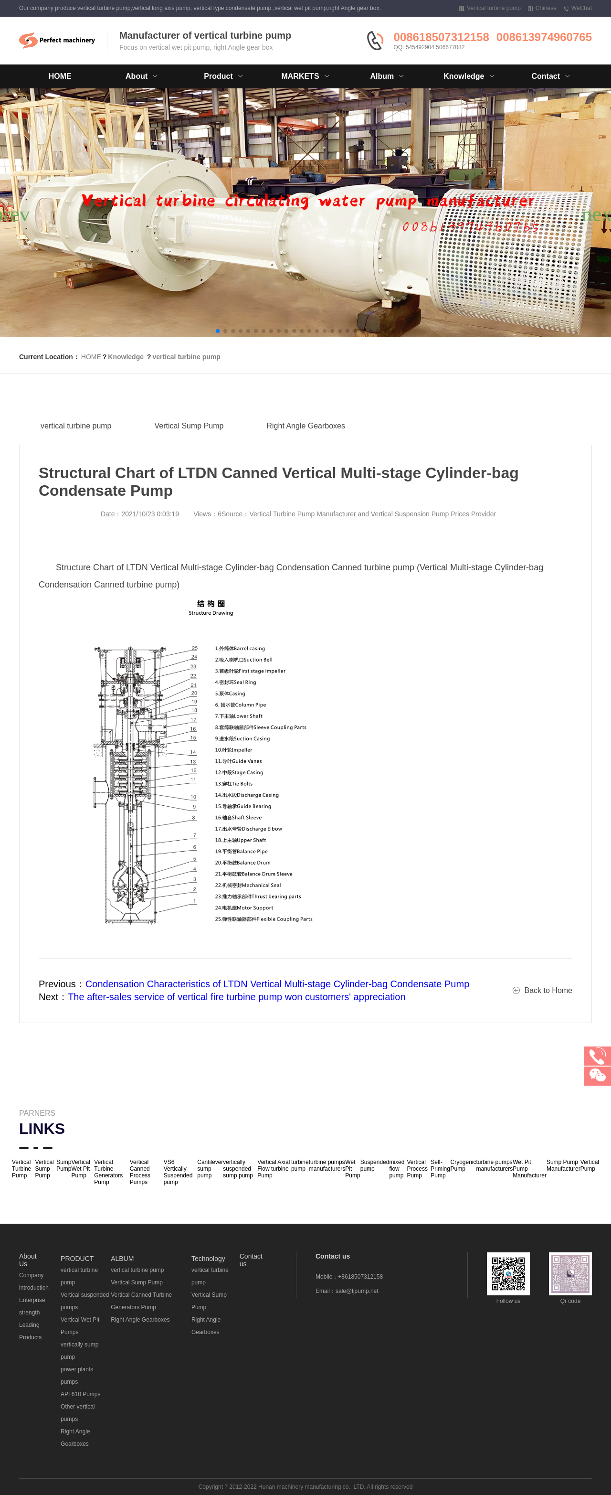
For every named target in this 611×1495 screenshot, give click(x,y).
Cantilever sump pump (210, 1169)
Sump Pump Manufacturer (563, 1165)
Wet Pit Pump (352, 1169)
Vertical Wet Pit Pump (81, 1169)
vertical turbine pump (186, 357)
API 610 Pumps (80, 1394)
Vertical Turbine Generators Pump (108, 1172)
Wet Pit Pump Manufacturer (530, 1169)
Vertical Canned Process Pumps (140, 1172)
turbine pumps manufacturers (327, 1165)
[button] (218, 331)
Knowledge (126, 357)
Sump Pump (63, 1165)
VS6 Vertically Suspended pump (178, 1172)
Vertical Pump (589, 1165)
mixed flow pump (396, 1169)
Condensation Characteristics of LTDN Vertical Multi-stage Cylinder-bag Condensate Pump (277, 984)
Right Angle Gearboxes (305, 446)
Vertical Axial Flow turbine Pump (273, 1169)
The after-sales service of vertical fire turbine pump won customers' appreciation (236, 997)
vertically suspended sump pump (238, 1169)
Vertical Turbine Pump (21, 1169)
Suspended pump (375, 1165)
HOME (60, 76)
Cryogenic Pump (463, 1165)
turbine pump (300, 1165)
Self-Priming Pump (440, 1169)
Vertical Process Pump (417, 1169)
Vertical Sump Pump (189, 446)
